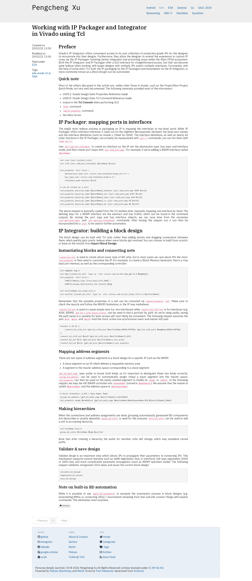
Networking (153, 13)
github (43, 536)
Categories (107, 541)
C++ (161, 7)
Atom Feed (107, 557)
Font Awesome (104, 570)
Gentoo (73, 541)
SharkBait (182, 13)
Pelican (73, 552)
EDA (170, 7)
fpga (34, 76)
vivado (40, 73)
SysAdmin (197, 13)
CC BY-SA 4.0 (156, 567)
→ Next (63, 520)
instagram (45, 541)
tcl (46, 73)
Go (192, 7)
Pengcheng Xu (56, 7)
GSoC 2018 (205, 7)
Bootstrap (65, 570)
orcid (42, 557)
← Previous (41, 520)
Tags (104, 547)
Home (105, 536)
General (182, 7)
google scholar (48, 552)
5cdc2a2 (139, 570)
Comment (64, 505)
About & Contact (78, 536)
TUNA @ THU (77, 557)
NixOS (72, 547)
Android (150, 7)
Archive (105, 552)
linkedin (44, 547)
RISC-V (168, 13)
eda (34, 73)
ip (50, 73)
